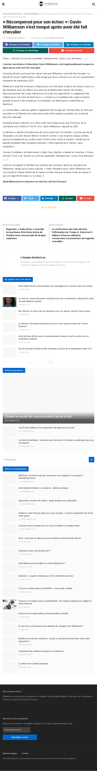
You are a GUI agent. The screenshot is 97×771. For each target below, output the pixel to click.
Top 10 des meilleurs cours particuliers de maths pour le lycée (46, 427)
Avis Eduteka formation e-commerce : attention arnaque (43, 488)
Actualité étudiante (31, 14)
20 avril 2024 (24, 655)
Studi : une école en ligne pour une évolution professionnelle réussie (49, 538)
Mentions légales (10, 753)
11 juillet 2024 (25, 567)
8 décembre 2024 (26, 482)
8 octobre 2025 (26, 431)
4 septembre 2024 (26, 529)
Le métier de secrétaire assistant (33, 664)
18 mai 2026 (24, 290)
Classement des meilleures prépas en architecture (41, 651)
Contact (24, 753)
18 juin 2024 (24, 607)
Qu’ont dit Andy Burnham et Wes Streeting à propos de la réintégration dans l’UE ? (55, 349)
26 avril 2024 (24, 645)
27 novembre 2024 (27, 504)
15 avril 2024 (24, 667)
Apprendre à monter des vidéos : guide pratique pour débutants (47, 500)
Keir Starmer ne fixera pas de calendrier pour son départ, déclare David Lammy (54, 311)
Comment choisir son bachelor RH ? (34, 551)
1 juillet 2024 (25, 579)
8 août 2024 (24, 542)
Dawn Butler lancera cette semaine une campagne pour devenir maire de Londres (55, 286)
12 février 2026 (12, 421)
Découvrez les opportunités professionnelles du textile (43, 613)
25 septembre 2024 (27, 519)
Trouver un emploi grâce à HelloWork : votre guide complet (45, 588)
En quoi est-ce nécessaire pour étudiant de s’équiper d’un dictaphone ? (50, 626)
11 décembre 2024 (26, 446)
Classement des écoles (12, 14)
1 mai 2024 (23, 630)
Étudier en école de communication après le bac (38, 416)
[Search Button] (91, 459)
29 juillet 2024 (25, 554)
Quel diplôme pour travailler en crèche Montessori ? (41, 563)
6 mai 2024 (23, 617)
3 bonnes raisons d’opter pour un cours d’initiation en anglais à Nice (49, 525)
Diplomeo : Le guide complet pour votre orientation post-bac (45, 576)
